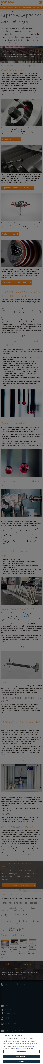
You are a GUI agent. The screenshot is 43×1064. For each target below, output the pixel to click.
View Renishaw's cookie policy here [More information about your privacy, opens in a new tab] (24, 1050)
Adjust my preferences (21, 1053)
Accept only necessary (21, 1058)
